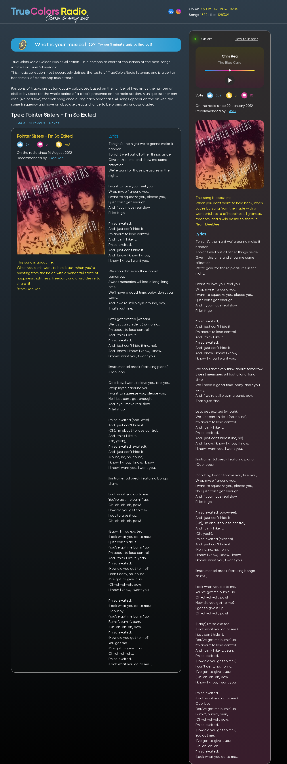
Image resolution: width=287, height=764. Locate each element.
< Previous (37, 123)
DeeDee (56, 158)
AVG (232, 111)
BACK (22, 123)
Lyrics (201, 234)
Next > (54, 123)
